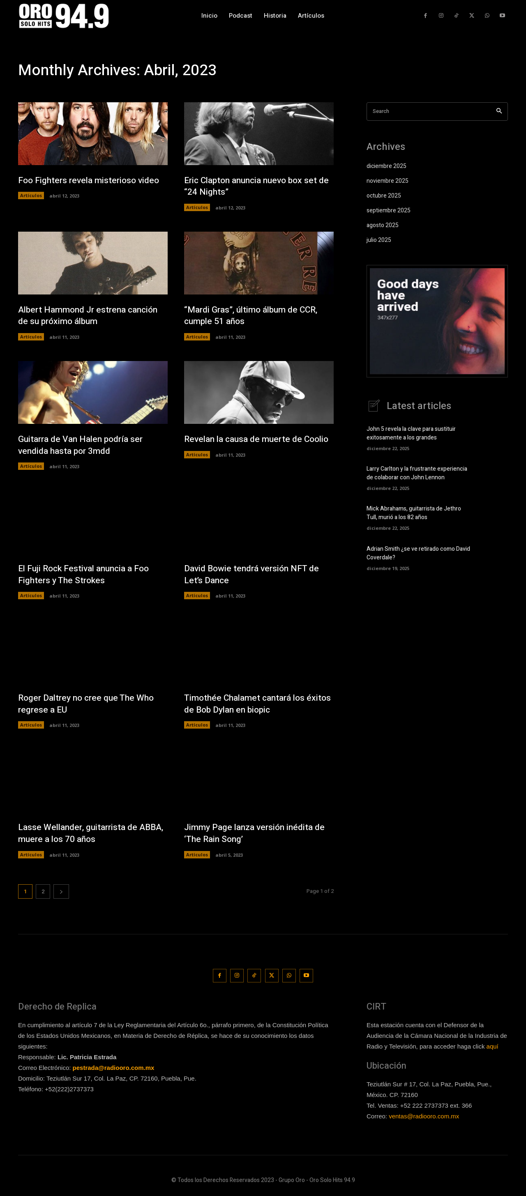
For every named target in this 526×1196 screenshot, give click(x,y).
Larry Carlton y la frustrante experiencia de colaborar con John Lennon (417, 473)
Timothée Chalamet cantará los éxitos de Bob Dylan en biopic (248, 705)
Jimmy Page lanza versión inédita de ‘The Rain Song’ (257, 835)
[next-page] (61, 893)
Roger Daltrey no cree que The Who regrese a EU (89, 705)
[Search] (499, 111)
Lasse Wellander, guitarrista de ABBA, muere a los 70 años (80, 835)
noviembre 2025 (387, 181)
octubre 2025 (384, 195)
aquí (492, 1047)
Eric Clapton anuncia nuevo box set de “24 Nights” (254, 186)
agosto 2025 (383, 225)
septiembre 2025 (389, 210)
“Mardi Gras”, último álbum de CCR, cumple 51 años (254, 316)
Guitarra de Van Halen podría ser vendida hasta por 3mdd (83, 445)
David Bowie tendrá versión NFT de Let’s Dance (254, 575)
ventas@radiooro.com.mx (424, 1117)
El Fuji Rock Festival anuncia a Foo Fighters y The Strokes (88, 575)
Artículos (31, 196)
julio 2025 (379, 240)
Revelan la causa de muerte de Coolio (246, 445)
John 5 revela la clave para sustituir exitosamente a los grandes (411, 433)
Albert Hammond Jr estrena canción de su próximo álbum (92, 316)
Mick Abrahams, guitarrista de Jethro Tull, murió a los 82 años (414, 513)
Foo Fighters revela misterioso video (92, 180)
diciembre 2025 (386, 166)
